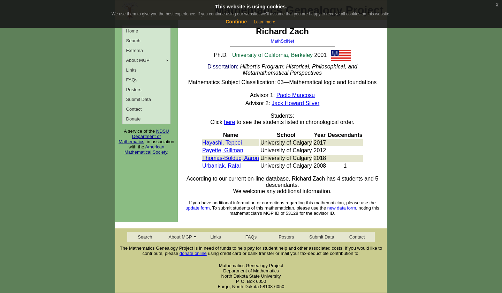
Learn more (264, 22)
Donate (133, 119)
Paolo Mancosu (295, 95)
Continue (236, 21)
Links (131, 70)
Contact (134, 109)
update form (197, 208)
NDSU (162, 131)
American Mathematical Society (145, 149)
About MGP (138, 60)
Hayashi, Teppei (222, 143)
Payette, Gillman (222, 150)
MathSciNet (282, 41)
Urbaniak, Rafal (221, 166)
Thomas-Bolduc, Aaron (230, 158)
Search (133, 40)
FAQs (132, 79)
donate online (193, 253)
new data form (341, 208)
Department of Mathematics (140, 139)
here (229, 122)
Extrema (134, 50)
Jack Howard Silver (295, 103)
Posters (134, 89)
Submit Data (138, 99)
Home (132, 31)
